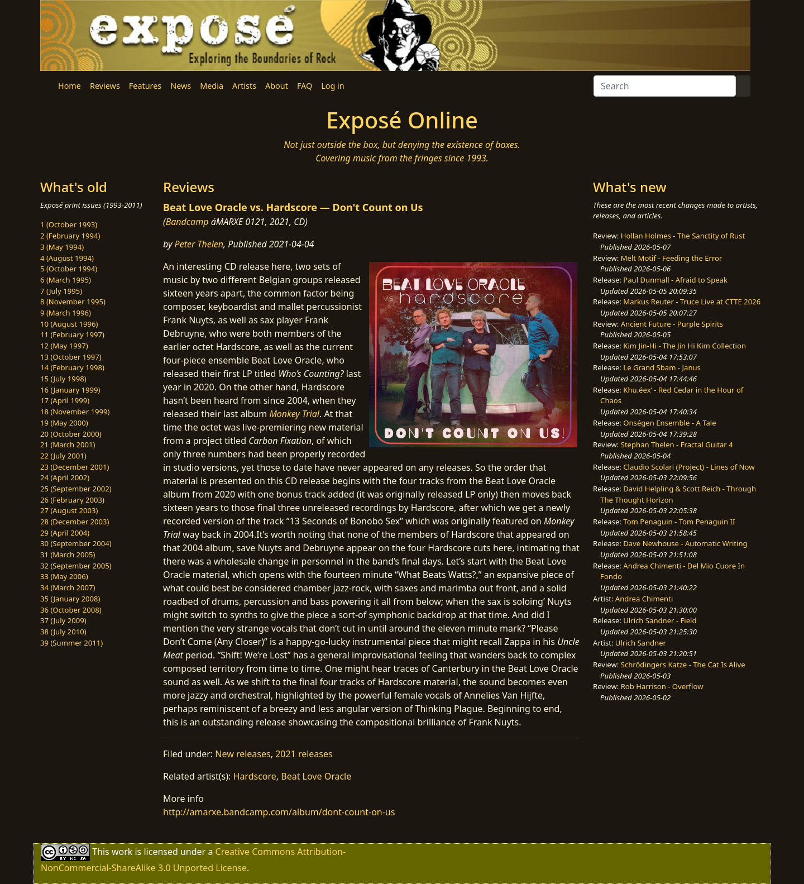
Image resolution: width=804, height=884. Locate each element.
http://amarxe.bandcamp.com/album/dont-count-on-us (279, 812)
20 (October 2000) (71, 434)
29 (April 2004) (64, 533)
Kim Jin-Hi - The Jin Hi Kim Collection (684, 346)
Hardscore (254, 776)
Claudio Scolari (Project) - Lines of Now (688, 467)
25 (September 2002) (76, 489)
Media (211, 85)
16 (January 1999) (70, 390)
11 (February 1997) (72, 334)
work (122, 851)
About (276, 85)
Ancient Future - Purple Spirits (672, 324)
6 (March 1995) (65, 280)
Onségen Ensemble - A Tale (669, 423)
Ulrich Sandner (640, 643)
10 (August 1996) (69, 324)
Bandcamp (187, 222)
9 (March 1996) (65, 313)
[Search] (665, 86)
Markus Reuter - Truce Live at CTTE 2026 (691, 302)
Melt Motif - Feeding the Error (671, 258)
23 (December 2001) (74, 467)
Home (69, 85)
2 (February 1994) (70, 236)
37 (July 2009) (63, 620)
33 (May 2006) (64, 576)
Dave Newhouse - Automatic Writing (685, 543)
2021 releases (304, 754)
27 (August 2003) (69, 510)
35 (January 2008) (70, 599)
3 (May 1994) (62, 247)
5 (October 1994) (68, 269)
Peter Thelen (199, 244)
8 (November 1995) (73, 302)
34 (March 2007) (67, 587)
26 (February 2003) (72, 500)
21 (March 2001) (67, 444)
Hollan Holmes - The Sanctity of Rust (683, 236)
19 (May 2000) (64, 423)
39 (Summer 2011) (71, 643)
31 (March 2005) (67, 554)
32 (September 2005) (76, 566)
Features (145, 85)
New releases (242, 754)
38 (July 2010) (63, 632)
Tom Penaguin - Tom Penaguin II (679, 522)
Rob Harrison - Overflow (662, 686)
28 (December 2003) (74, 522)
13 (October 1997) (71, 357)
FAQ (304, 85)
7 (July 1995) (61, 291)
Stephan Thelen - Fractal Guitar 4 (677, 444)
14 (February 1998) (72, 367)
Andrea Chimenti (644, 599)
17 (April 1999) (64, 400)
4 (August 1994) (67, 258)
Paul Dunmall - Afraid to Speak (675, 280)
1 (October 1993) (68, 224)
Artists (244, 85)
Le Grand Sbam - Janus (662, 367)
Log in (332, 85)
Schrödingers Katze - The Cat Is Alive (683, 665)
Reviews (105, 85)
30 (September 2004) (76, 543)
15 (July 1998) (63, 379)
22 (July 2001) (63, 456)
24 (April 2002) (64, 477)
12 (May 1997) (64, 346)
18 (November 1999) (75, 412)
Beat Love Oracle (316, 776)
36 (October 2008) (71, 610)
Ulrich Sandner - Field (659, 620)
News (180, 85)
